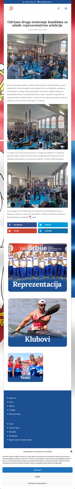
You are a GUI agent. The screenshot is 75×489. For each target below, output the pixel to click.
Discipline (12, 432)
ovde (34, 217)
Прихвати (37, 470)
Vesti (45, 29)
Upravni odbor (14, 428)
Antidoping (13, 436)
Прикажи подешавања (37, 483)
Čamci (11, 424)
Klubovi (11, 406)
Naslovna (12, 398)
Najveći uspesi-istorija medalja (20, 440)
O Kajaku (12, 410)
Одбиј (37, 476)
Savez (11, 402)
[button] (71, 451)
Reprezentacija (14, 414)
